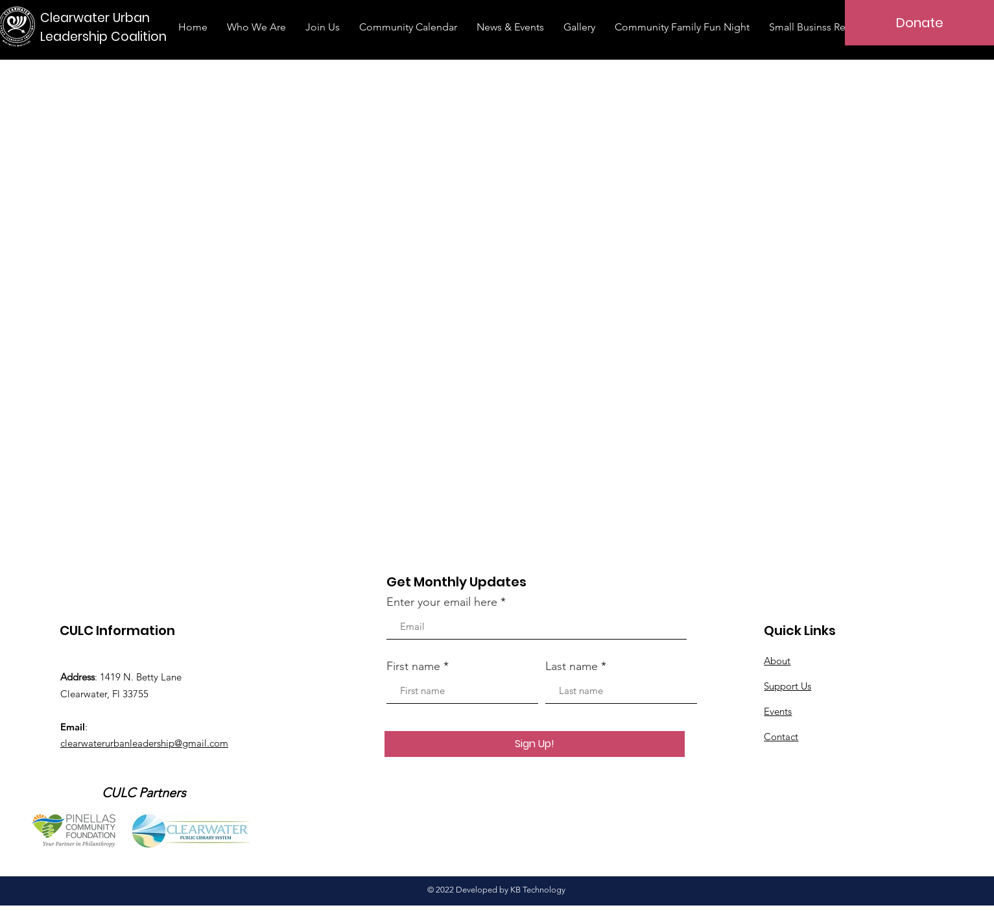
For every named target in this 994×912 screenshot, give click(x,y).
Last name (571, 666)
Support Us (787, 686)
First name (413, 666)
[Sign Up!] (535, 744)
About (777, 660)
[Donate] (919, 22)
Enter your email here (441, 602)
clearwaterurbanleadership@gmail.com (144, 743)
